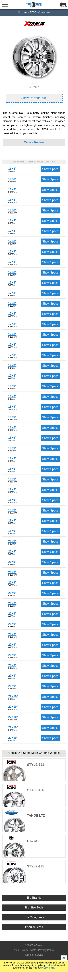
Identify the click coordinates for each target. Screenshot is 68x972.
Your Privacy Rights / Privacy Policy (34, 950)
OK (64, 958)
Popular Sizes (34, 927)
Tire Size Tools (33, 907)
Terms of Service (33, 954)
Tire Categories (34, 917)
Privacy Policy (48, 968)
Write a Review (34, 142)
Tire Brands (33, 897)
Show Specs (50, 169)
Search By (63, 6)
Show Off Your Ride (34, 97)
